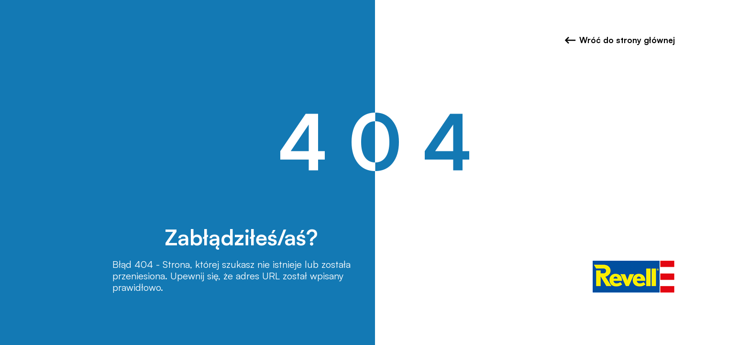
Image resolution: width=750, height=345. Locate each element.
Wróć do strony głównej (619, 40)
